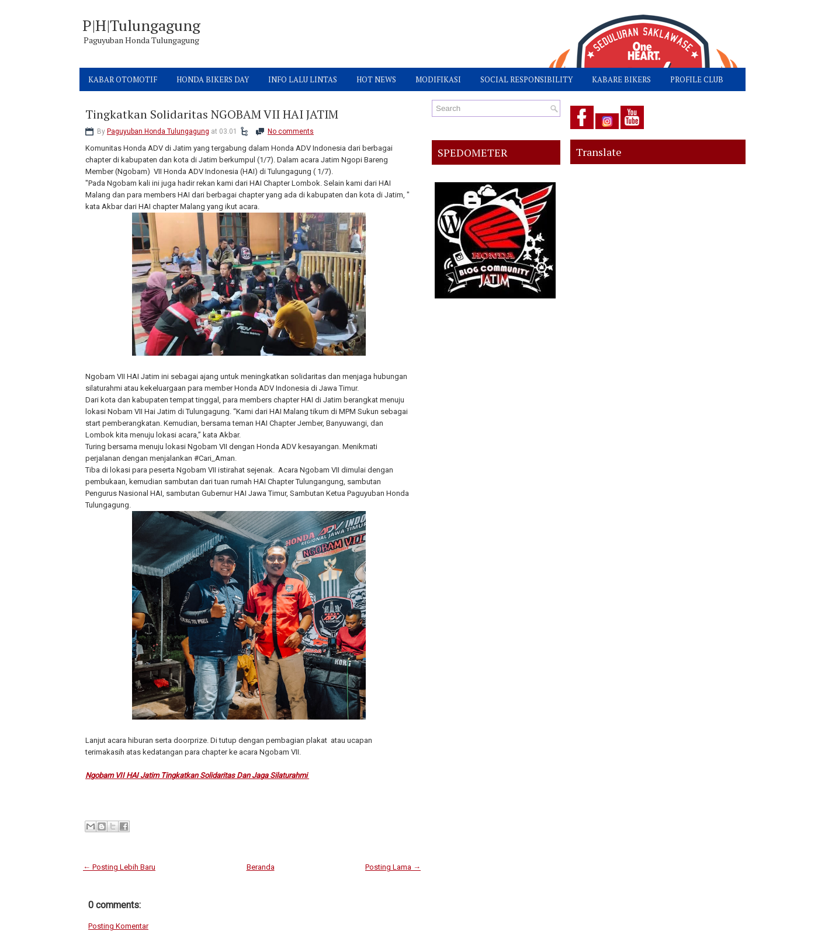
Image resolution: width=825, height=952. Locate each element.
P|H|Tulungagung (141, 25)
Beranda (261, 867)
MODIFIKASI (438, 79)
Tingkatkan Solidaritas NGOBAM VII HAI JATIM (211, 114)
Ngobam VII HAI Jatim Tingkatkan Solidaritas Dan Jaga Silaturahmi (197, 775)
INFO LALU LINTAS (302, 79)
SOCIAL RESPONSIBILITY (526, 79)
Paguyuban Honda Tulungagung (158, 131)
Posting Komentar (118, 926)
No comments (291, 131)
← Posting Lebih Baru (119, 867)
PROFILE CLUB (696, 79)
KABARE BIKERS (621, 79)
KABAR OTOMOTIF (122, 79)
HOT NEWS (376, 79)
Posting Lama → (393, 867)
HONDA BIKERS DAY (212, 79)
